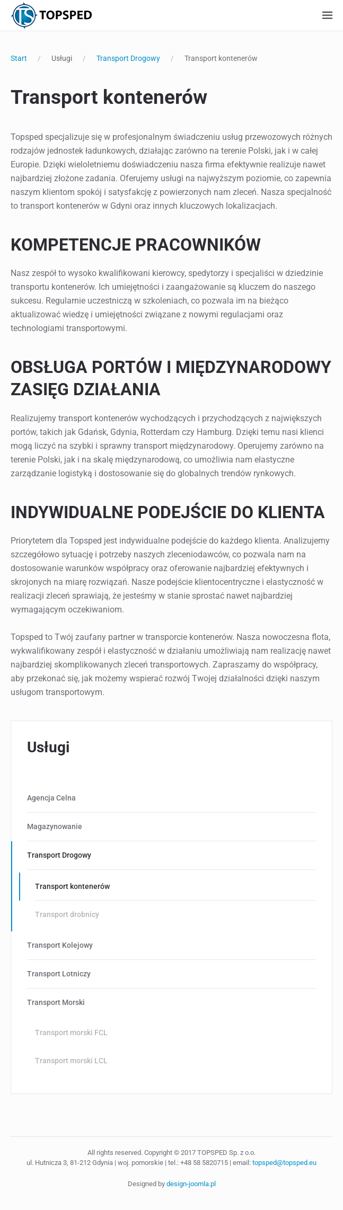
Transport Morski (56, 1002)
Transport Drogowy (59, 855)
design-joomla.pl (191, 1184)
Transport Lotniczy (59, 973)
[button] (327, 15)
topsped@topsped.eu (284, 1163)
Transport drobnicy (67, 914)
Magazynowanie (54, 826)
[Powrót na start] (51, 15)
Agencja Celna (51, 798)
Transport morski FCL (71, 1032)
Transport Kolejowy (60, 945)
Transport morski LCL (71, 1060)
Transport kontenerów (72, 886)
